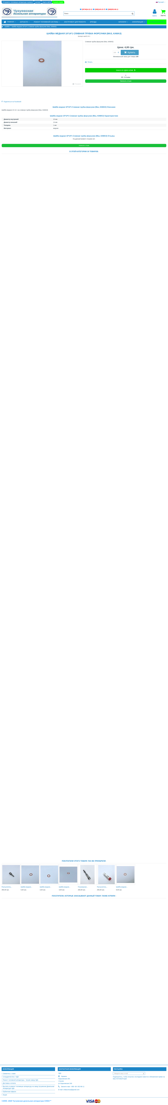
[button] (25, 22)
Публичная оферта (9, 1091)
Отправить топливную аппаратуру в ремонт (18, 2)
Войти (154, 15)
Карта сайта (47, 2)
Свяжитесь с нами (9, 1073)
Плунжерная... (83, 887)
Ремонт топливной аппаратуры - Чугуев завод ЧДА (20, 1080)
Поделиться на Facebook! (12, 101)
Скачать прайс (58, 2)
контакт (37, 2)
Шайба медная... (26, 887)
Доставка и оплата (9, 1083)
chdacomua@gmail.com (71, 1090)
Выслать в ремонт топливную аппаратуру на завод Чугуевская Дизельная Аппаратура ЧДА (28, 1087)
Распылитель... (7, 887)
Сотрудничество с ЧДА (11, 1077)
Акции (5, 1095)
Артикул (80, 36)
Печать (89, 62)
